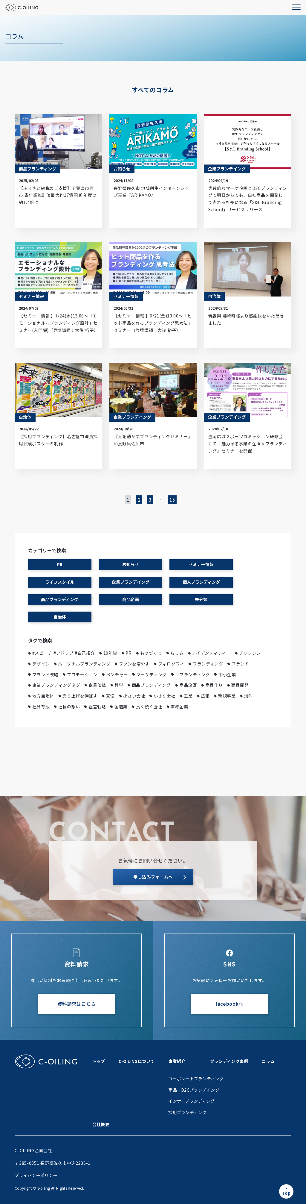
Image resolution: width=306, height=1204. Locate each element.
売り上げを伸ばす (80, 696)
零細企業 (179, 707)
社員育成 (41, 707)
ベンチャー (117, 674)
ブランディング (208, 664)
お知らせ (130, 564)
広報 (205, 696)
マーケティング (151, 674)
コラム (268, 1061)
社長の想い (69, 707)
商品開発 (240, 685)
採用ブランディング (187, 1112)
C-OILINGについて (136, 1061)
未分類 (201, 599)
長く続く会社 (149, 707)
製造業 (121, 707)
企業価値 (97, 685)
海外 (248, 696)
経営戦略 (97, 707)
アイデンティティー (211, 653)
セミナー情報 (201, 564)
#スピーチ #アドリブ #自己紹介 (63, 653)
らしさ (176, 653)
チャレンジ (250, 653)
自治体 (59, 617)
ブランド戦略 (45, 674)
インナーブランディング (191, 1101)
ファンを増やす (134, 664)
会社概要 (100, 1124)
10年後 (110, 653)
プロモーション (82, 674)
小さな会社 (165, 696)
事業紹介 (176, 1061)
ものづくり (151, 653)
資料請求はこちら (76, 1003)
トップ (98, 1061)
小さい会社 (134, 696)
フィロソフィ (171, 664)
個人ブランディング (201, 582)
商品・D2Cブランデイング (193, 1090)
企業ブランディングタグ (56, 685)
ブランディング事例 (229, 1061)
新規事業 (227, 696)
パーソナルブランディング (84, 664)
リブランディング (192, 674)
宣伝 (110, 696)
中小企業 (227, 674)
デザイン (41, 664)
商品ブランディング (59, 599)
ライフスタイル (59, 582)
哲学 (118, 685)
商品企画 (130, 599)
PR (59, 564)
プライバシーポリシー (36, 1175)
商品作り (214, 685)
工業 (188, 696)
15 (172, 499)
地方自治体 (43, 696)
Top (286, 1193)
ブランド (240, 664)
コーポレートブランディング (196, 1079)
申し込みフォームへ (153, 877)
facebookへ (229, 1003)
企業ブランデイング (130, 582)
